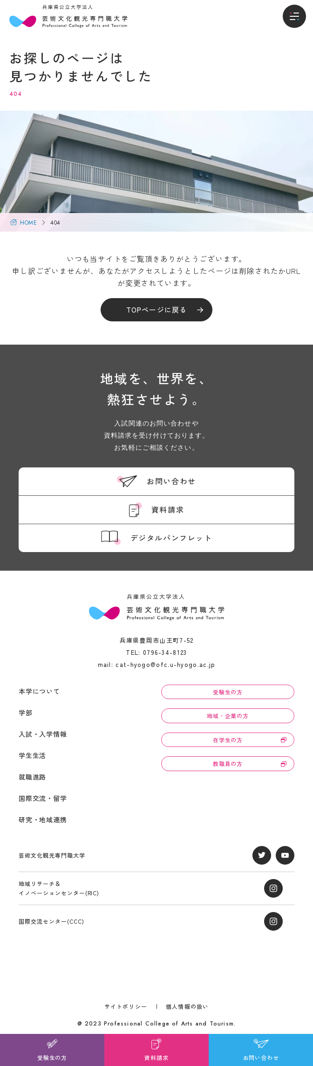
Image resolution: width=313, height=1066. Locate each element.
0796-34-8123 (165, 652)
